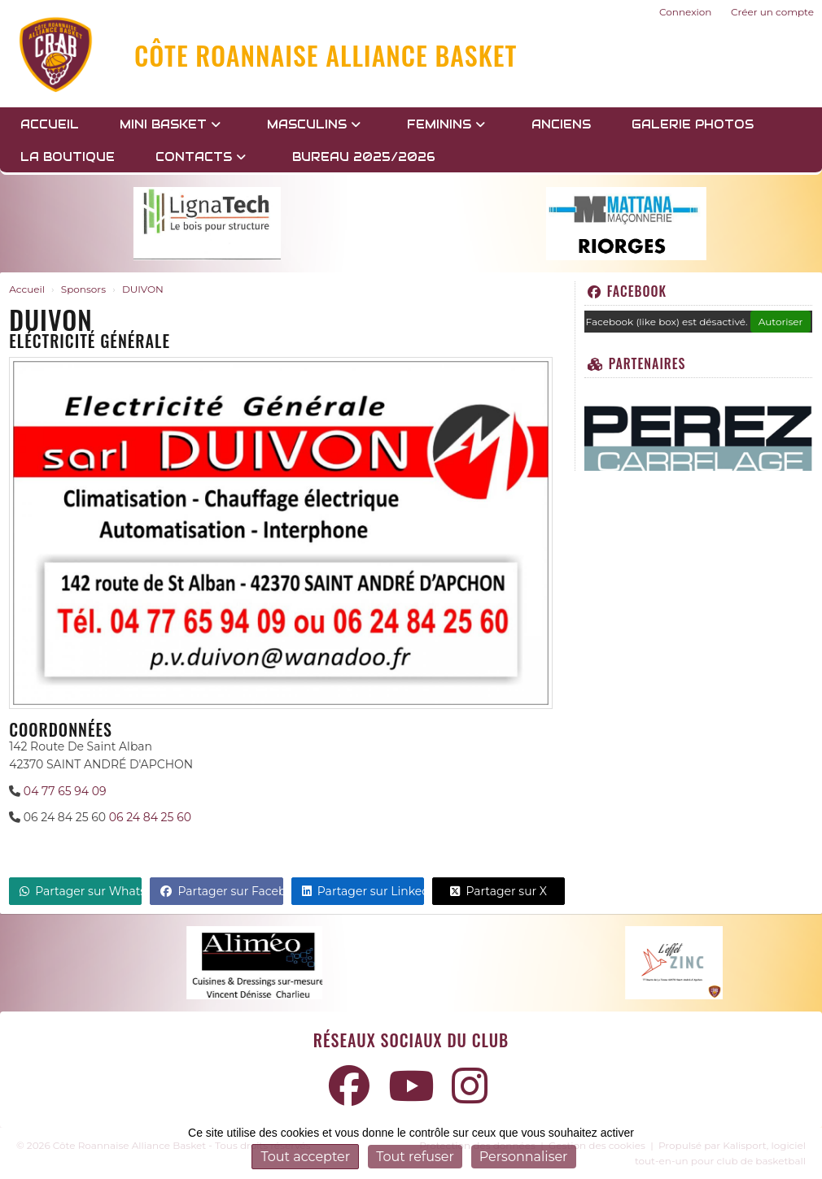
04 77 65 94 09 (65, 791)
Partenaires (637, 363)
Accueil (49, 124)
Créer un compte (772, 12)
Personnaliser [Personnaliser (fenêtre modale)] (523, 1156)
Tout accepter (305, 1156)
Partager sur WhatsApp (81, 891)
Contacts (200, 157)
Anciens (561, 124)
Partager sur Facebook (221, 891)
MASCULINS (314, 124)
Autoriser (781, 321)
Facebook (627, 291)
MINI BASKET (170, 124)
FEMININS (446, 124)
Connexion (685, 12)
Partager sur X (498, 891)
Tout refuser (415, 1156)
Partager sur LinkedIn (363, 891)
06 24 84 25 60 (150, 817)
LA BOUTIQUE (67, 157)
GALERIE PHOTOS (693, 124)
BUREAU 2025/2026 (363, 157)
